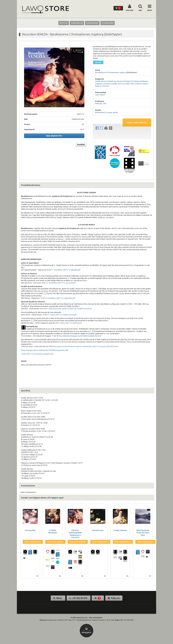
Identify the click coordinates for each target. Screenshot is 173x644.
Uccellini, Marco (130, 84)
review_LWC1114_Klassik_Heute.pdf (63, 315)
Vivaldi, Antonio (101, 81)
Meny (58, 598)
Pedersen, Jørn (101, 103)
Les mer (98, 62)
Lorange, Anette (112, 112)
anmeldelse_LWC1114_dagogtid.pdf (67, 270)
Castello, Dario (116, 84)
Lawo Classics (100, 95)
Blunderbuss (99, 112)
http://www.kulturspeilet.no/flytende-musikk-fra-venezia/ (70, 308)
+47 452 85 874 (78, 598)
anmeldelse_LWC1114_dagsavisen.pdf (61, 298)
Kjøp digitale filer (54, 136)
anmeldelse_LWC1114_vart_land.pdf (62, 283)
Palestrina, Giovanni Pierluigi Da (120, 81)
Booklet (81, 144)
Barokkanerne (100, 72)
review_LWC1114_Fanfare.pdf (70, 323)
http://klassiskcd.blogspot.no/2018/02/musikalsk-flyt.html (80, 336)
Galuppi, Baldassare (141, 81)
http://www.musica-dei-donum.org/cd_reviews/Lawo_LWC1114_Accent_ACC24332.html (85, 346)
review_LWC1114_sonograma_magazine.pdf (37, 354)
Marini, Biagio (142, 84)
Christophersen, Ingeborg (116, 72)
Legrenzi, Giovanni (103, 84)
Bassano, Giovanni (102, 86)
